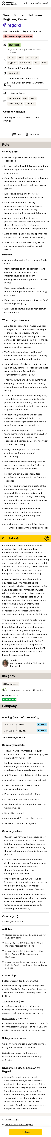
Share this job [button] (10, 1119)
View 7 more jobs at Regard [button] (17, 1124)
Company (31, 134)
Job (16, 134)
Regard (23, 19)
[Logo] (9, 3)
